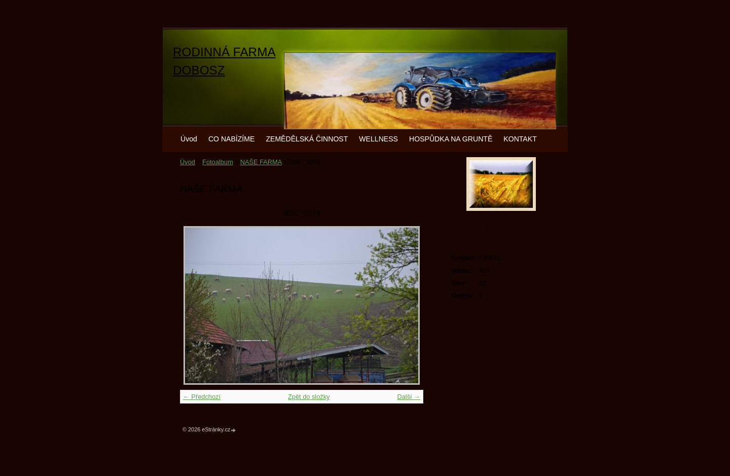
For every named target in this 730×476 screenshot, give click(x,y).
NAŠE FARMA (261, 162)
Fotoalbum (217, 162)
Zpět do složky (309, 396)
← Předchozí (202, 396)
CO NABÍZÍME (231, 139)
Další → (408, 396)
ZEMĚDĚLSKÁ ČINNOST (307, 139)
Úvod (188, 139)
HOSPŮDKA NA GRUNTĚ (450, 139)
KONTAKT (519, 139)
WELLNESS (378, 139)
